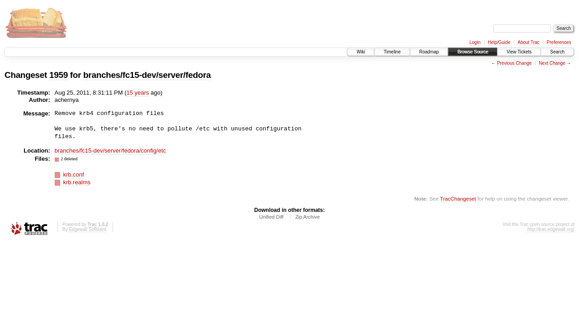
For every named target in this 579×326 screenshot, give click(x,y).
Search (557, 51)
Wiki (360, 51)
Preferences (559, 42)
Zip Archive (307, 217)
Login (475, 42)
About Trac (528, 42)
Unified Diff (271, 217)
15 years (138, 92)
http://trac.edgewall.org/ (550, 229)
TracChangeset (458, 198)
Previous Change (514, 63)
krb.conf (73, 174)
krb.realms (76, 182)
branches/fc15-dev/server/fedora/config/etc (110, 150)
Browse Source (472, 51)
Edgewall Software (87, 229)
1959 (58, 75)
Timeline (392, 51)
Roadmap (429, 51)
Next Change (552, 63)
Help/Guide (499, 42)
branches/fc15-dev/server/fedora (147, 75)
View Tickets (519, 51)
